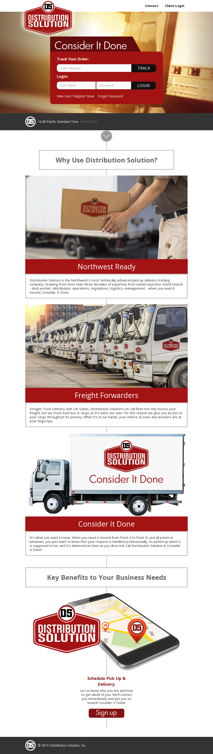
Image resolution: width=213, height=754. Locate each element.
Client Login (174, 6)
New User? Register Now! (75, 96)
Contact (151, 6)
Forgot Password (110, 96)
